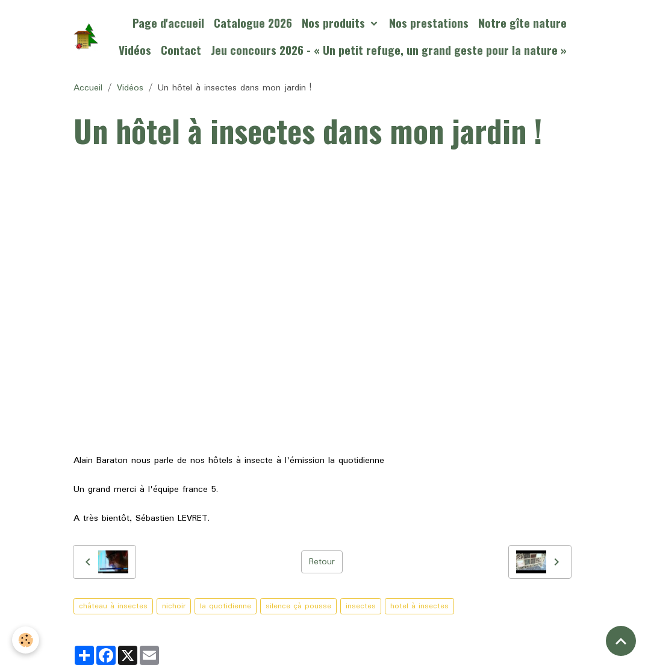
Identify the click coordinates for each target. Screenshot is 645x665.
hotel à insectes (419, 606)
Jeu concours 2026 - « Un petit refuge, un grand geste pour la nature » (389, 49)
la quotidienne (225, 606)
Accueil (87, 88)
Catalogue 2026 (253, 22)
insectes (361, 606)
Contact (181, 49)
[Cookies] (25, 640)
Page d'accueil (168, 22)
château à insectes (113, 606)
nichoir (173, 606)
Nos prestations (429, 22)
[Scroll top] (621, 641)
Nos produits (335, 22)
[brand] (85, 37)
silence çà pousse (298, 606)
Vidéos (135, 49)
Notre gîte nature (522, 22)
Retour (322, 562)
